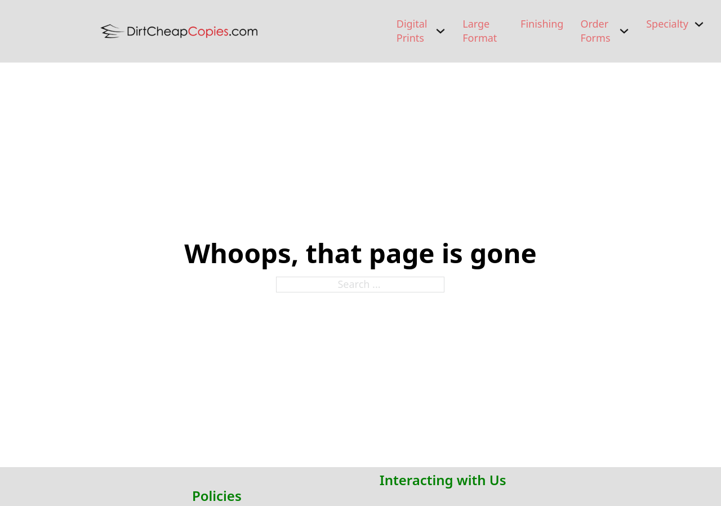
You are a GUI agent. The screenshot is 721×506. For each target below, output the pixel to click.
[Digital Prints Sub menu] (440, 31)
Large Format (479, 31)
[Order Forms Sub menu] (624, 31)
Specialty (667, 23)
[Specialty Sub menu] (699, 24)
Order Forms (595, 31)
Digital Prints (412, 31)
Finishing (541, 23)
